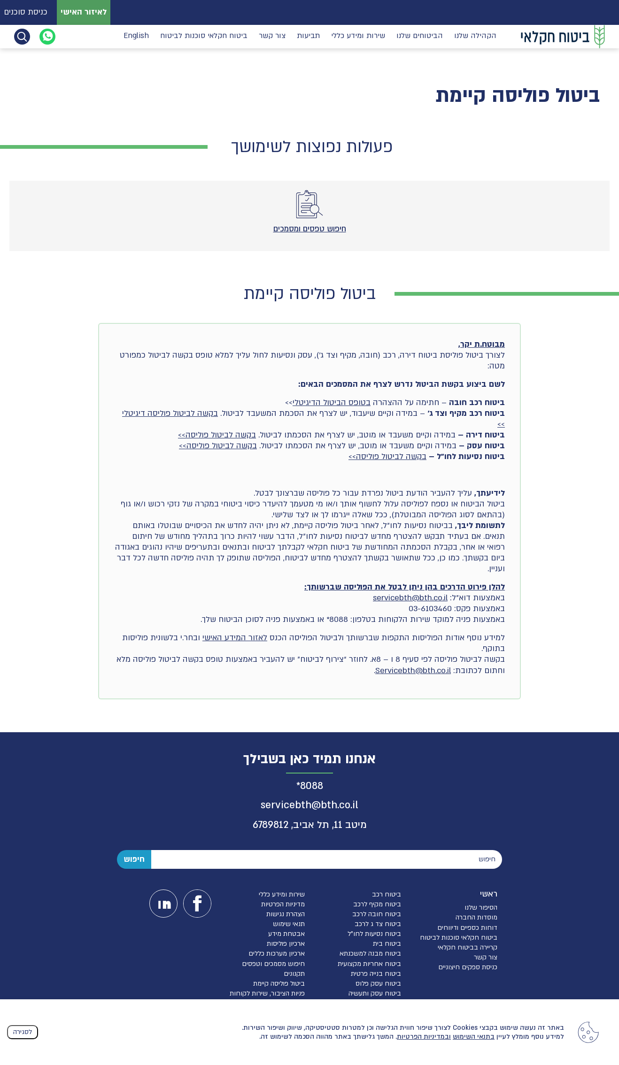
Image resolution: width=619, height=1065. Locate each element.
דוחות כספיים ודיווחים (467, 927)
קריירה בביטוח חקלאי (467, 947)
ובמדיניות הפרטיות (424, 1037)
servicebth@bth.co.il (410, 597)
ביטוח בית (387, 943)
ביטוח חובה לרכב (376, 914)
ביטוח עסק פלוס (378, 983)
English (136, 36)
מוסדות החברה (476, 917)
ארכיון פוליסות (286, 943)
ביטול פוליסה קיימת (279, 983)
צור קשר (272, 36)
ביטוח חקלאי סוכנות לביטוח (204, 36)
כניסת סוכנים (25, 12)
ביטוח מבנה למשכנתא (370, 953)
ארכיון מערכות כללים (276, 953)
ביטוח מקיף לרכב (377, 904)
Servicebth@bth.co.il (413, 670)
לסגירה (22, 1031)
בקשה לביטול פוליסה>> (217, 434)
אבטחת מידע (286, 933)
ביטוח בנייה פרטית (376, 973)
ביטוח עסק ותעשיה (374, 993)
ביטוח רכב (386, 894)
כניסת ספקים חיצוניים (467, 967)
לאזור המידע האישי (234, 637)
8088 (311, 786)
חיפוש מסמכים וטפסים (273, 963)
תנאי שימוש (289, 923)
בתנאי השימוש (474, 1037)
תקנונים (294, 973)
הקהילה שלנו (475, 36)
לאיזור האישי (84, 12)
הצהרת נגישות (285, 914)
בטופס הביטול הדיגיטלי (332, 402)
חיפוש (134, 859)
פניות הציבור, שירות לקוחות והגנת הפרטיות (267, 997)
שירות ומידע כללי (358, 36)
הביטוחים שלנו (419, 36)
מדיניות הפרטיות (283, 904)
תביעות (308, 36)
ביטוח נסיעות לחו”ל (374, 933)
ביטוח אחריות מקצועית (369, 963)
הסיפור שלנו (480, 907)
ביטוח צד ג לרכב (378, 923)
